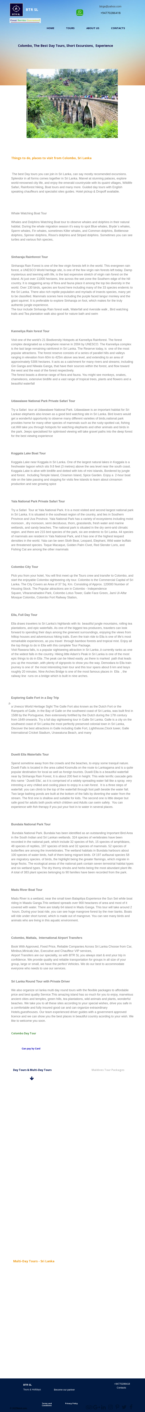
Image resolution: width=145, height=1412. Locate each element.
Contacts (118, 28)
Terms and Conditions (47, 1404)
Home (50, 28)
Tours (70, 28)
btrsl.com (22, 1408)
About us (92, 28)
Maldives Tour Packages (108, 1070)
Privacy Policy (71, 1403)
